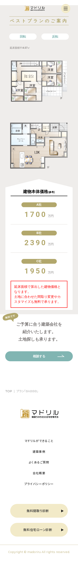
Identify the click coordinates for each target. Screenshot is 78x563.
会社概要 (39, 473)
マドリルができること (39, 441)
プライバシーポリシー (39, 484)
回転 (23, 36)
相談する (39, 356)
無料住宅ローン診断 (37, 529)
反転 (55, 36)
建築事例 (39, 451)
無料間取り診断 (38, 511)
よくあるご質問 (39, 462)
